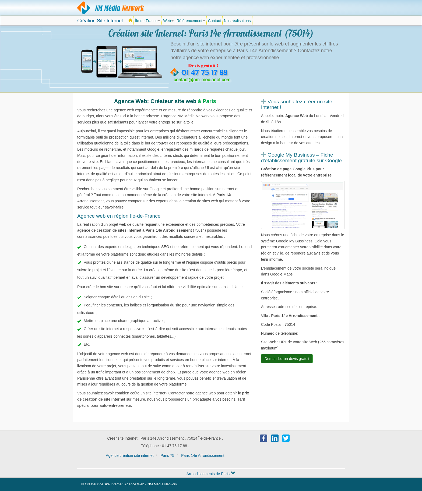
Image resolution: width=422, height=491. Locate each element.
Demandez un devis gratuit (287, 358)
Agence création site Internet (111, 7)
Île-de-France (148, 22)
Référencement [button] (191, 21)
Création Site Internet (100, 20)
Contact (214, 21)
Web (168, 21)
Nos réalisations (237, 21)
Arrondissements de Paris (211, 474)
